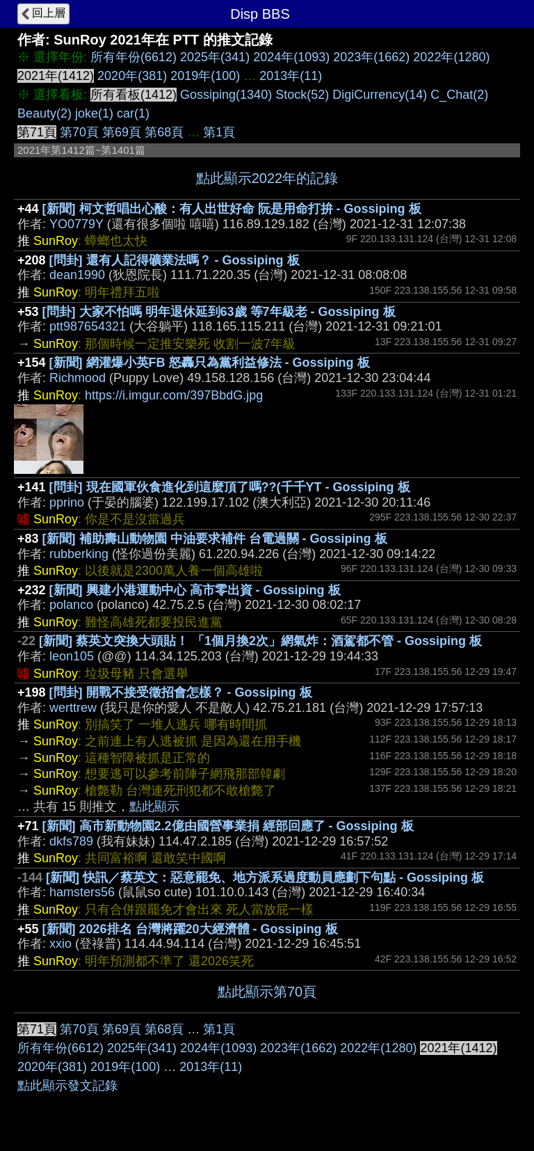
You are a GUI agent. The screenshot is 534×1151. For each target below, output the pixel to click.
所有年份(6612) (133, 57)
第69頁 (121, 132)
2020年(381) (132, 76)
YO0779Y (76, 224)
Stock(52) (302, 95)
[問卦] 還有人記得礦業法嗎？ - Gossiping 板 (174, 260)
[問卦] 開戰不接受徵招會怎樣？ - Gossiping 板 (180, 692)
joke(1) (94, 113)
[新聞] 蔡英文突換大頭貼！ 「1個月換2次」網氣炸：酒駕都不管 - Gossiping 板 (260, 641)
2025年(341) (215, 57)
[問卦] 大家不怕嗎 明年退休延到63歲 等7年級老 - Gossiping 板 (219, 312)
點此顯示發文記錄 (67, 1086)
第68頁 (164, 132)
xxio (60, 944)
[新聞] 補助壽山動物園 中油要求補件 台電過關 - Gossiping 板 (214, 539)
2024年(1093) (291, 57)
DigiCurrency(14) (379, 95)
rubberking (78, 554)
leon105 (71, 656)
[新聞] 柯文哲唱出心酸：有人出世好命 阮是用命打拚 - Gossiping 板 (231, 209)
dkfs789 (71, 841)
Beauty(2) (44, 113)
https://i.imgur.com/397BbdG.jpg (174, 395)
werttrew (73, 708)
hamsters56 (82, 892)
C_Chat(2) (459, 95)
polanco (71, 605)
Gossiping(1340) (226, 95)
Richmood (77, 378)
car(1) (133, 113)
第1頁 (219, 132)
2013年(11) (290, 76)
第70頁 (79, 132)
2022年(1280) (451, 57)
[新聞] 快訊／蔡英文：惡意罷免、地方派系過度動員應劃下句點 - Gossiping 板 (265, 877)
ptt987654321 (87, 326)
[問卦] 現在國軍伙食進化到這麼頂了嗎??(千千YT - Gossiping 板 (229, 487)
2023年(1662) (371, 57)
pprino (66, 502)
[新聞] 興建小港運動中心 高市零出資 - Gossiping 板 (195, 590)
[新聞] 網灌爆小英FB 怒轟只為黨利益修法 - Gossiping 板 (209, 363)
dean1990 (77, 275)
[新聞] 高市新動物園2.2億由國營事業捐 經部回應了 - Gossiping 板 (228, 826)
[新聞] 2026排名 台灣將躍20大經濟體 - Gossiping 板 (190, 929)
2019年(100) (205, 76)
